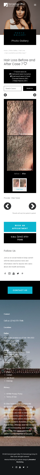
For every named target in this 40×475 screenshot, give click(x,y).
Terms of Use (11, 397)
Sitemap (9, 381)
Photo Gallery (13, 50)
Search (30, 88)
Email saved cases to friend (20, 76)
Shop (8, 372)
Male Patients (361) (20, 81)
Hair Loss (22, 50)
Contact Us (20, 290)
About (8, 369)
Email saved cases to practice (20, 74)
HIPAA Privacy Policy (14, 394)
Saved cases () (20, 72)
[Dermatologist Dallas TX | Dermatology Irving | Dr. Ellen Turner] (14, 5)
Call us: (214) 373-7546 (13, 321)
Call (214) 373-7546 (20, 238)
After (24, 174)
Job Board (10, 378)
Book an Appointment (20, 227)
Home (6, 50)
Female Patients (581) (20, 78)
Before (16, 174)
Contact (9, 375)
